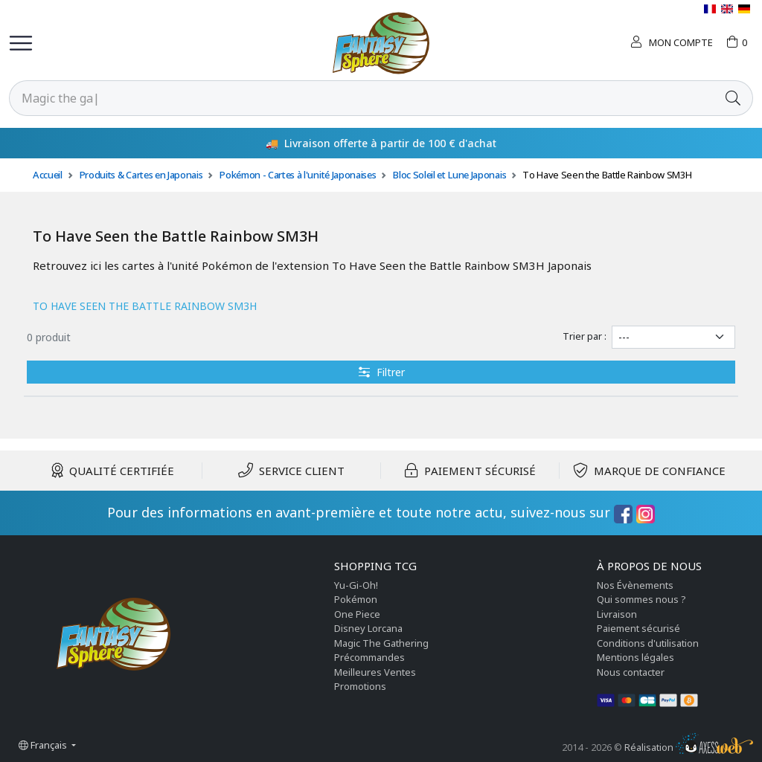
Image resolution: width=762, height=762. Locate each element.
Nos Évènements (635, 585)
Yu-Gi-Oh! (356, 585)
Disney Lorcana (368, 628)
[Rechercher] (361, 98)
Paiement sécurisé (638, 628)
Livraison (617, 614)
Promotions (360, 686)
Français (44, 745)
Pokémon (355, 599)
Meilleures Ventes (375, 672)
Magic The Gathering (381, 643)
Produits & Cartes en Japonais (141, 174)
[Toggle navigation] (21, 43)
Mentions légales (635, 657)
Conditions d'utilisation (648, 643)
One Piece (357, 614)
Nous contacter (631, 672)
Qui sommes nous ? (641, 599)
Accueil (48, 174)
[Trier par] (673, 337)
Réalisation (688, 747)
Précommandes (369, 657)
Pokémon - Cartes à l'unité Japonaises (297, 174)
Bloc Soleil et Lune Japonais (449, 174)
